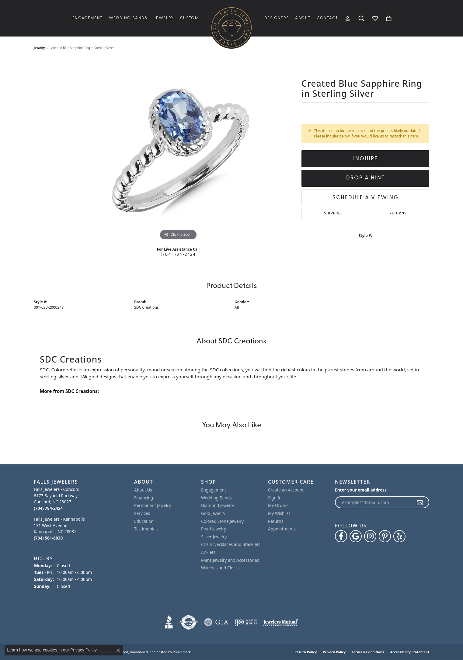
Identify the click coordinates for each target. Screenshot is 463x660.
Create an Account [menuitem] (286, 490)
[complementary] (449, 646)
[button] (81, 482)
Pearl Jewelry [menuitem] (213, 529)
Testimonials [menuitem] (146, 529)
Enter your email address (361, 490)
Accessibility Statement (409, 652)
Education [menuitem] (144, 521)
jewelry (39, 48)
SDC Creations (146, 307)
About (303, 18)
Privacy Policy (334, 652)
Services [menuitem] (142, 513)
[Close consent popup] (118, 650)
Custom (189, 18)
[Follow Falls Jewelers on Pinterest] (385, 536)
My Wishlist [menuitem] (279, 513)
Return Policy (305, 652)
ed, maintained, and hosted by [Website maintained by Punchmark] (148, 652)
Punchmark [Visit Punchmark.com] (182, 652)
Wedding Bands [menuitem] (216, 498)
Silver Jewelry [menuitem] (214, 537)
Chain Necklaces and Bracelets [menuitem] (230, 544)
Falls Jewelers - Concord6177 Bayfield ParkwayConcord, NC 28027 (56, 498)
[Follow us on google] (356, 536)
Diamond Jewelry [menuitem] (217, 505)
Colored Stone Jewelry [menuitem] (222, 521)
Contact (327, 18)
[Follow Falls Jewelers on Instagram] (370, 536)
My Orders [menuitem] (278, 505)
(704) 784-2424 (178, 254)
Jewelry (164, 18)
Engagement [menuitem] (213, 490)
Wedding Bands (128, 18)
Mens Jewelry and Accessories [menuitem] (230, 560)
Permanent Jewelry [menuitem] (152, 505)
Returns (398, 213)
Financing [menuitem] (143, 498)
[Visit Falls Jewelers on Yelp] (399, 536)
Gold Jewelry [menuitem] (213, 513)
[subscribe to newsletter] (420, 502)
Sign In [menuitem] (275, 498)
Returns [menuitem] (275, 521)
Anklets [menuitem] (208, 552)
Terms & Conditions (368, 652)
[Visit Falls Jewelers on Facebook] (341, 536)
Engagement (87, 18)
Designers (276, 18)
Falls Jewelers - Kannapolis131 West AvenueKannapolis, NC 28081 (59, 528)
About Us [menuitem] (143, 490)
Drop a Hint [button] (365, 178)
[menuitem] (169, 622)
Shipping (333, 213)
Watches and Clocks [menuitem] (220, 568)
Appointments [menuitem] (282, 529)
